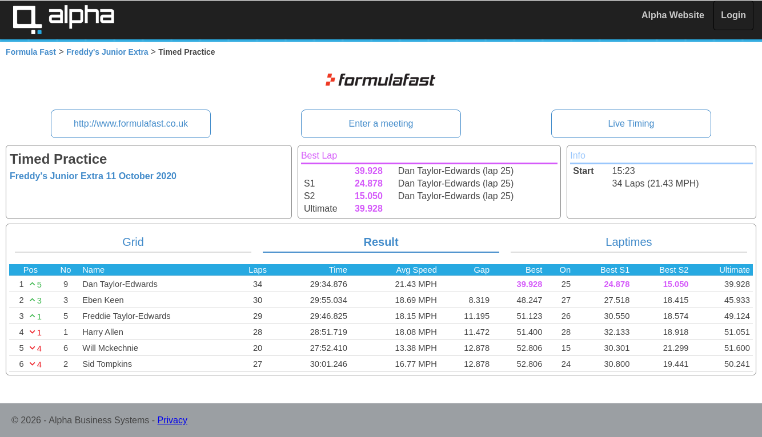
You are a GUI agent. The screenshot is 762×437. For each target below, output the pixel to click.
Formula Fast (31, 51)
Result (380, 242)
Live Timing (631, 123)
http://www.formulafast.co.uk (131, 123)
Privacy (172, 420)
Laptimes (628, 242)
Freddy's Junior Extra (108, 51)
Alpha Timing (63, 20)
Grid (133, 242)
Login (733, 15)
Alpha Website (672, 15)
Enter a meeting (381, 123)
